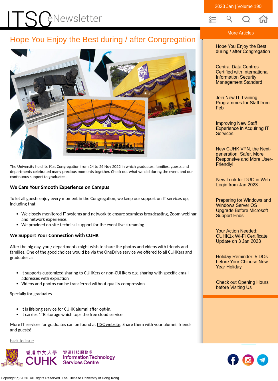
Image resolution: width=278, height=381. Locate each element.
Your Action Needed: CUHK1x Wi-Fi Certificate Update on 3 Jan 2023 (241, 236)
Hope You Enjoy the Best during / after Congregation (243, 49)
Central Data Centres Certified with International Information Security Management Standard (242, 74)
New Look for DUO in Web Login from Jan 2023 (243, 182)
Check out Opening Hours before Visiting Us (242, 285)
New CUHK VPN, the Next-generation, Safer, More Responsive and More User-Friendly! (244, 156)
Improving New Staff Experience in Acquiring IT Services (242, 128)
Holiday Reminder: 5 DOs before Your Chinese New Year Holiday (242, 261)
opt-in (104, 309)
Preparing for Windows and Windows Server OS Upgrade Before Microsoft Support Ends (243, 208)
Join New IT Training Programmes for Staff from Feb (242, 102)
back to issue (22, 340)
